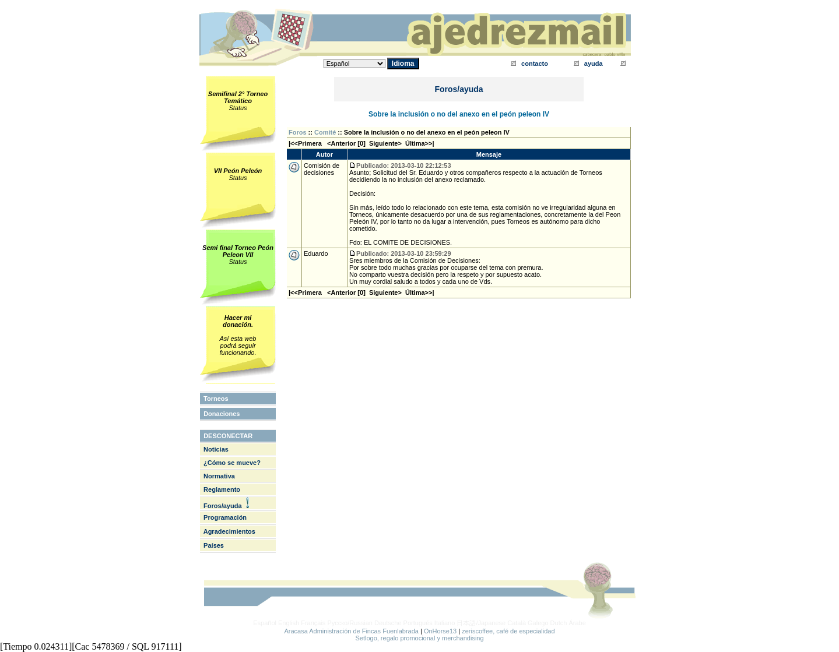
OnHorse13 (440, 631)
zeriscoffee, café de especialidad (508, 631)
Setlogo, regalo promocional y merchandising (419, 638)
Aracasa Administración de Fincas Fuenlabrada (351, 631)
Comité (325, 132)
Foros (298, 132)
